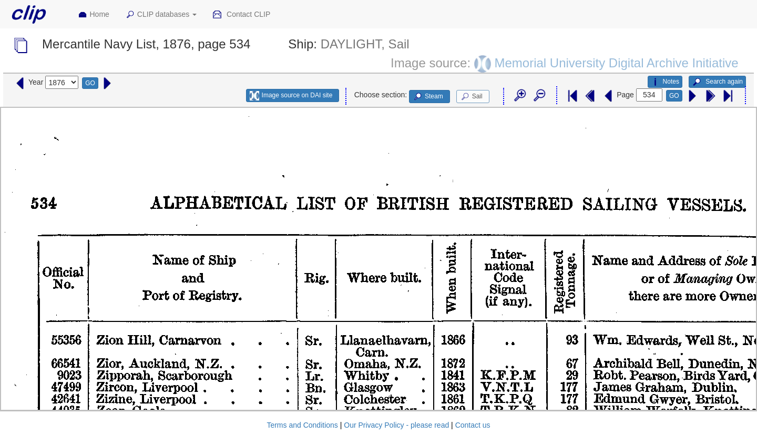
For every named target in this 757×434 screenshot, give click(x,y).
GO (90, 83)
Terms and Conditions (302, 425)
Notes (665, 82)
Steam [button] (428, 97)
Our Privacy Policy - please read (396, 425)
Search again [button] (717, 82)
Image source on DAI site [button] (291, 95)
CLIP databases (161, 14)
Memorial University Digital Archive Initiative (616, 62)
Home (93, 14)
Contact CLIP (241, 14)
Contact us (472, 425)
